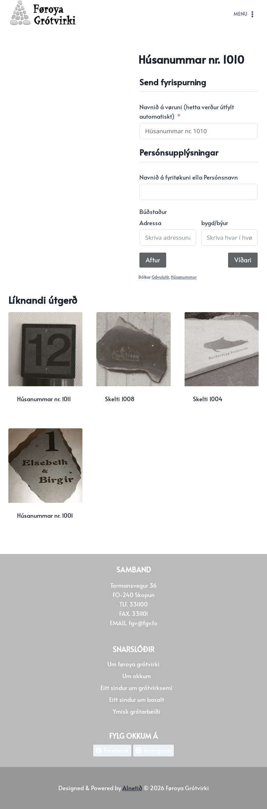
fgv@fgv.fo (143, 623)
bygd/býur (214, 223)
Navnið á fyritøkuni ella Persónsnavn (188, 177)
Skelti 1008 (120, 399)
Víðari (242, 259)
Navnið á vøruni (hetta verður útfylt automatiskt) (186, 111)
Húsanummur (183, 277)
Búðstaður (153, 211)
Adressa (150, 223)
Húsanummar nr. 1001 (45, 515)
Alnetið (132, 788)
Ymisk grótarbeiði (136, 711)
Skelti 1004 (207, 399)
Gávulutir (160, 277)
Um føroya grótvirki (133, 664)
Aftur (153, 259)
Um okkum (136, 676)
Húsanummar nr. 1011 (44, 399)
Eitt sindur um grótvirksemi (136, 687)
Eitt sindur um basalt (136, 699)
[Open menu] (244, 14)
